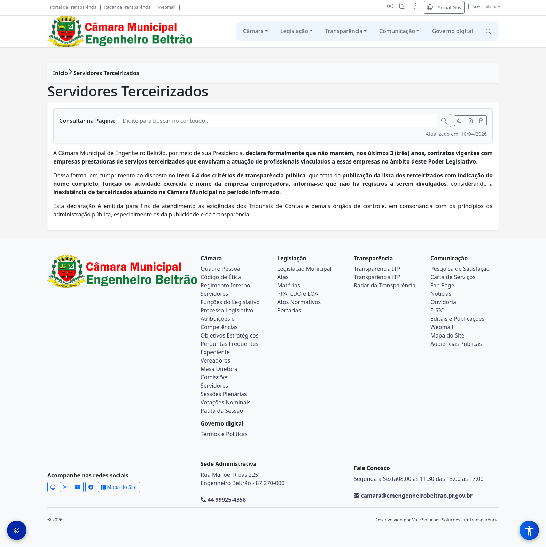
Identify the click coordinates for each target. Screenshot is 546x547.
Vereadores (215, 360)
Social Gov (444, 7)
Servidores (214, 294)
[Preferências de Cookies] (16, 530)
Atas (283, 277)
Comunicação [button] (397, 31)
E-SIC (437, 310)
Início (60, 73)
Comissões (215, 377)
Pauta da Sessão (222, 410)
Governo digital (452, 31)
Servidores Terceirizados (106, 73)
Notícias (440, 294)
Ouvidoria (443, 302)
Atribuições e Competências (219, 323)
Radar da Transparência (127, 7)
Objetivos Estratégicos (229, 335)
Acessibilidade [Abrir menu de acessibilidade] (486, 7)
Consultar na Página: (87, 121)
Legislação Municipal (304, 268)
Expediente (215, 352)
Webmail (167, 7)
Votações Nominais (226, 402)
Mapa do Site (447, 335)
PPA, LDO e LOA (297, 294)
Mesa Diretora (219, 369)
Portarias (289, 310)
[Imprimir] (459, 120)
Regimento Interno (225, 285)
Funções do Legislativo (230, 302)
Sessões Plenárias (224, 394)
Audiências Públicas (456, 344)
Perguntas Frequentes (229, 344)
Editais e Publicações (457, 319)
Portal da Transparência (73, 7)
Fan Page (442, 285)
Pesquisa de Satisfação (460, 268)
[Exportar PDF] (470, 120)
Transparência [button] (343, 31)
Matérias (288, 285)
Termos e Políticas (224, 434)
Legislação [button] (294, 31)
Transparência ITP (377, 268)
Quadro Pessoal (221, 268)
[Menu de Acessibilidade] (529, 530)
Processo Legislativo (227, 310)
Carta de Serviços (452, 277)
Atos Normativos (299, 302)
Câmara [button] (253, 31)
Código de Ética (221, 277)
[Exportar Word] (481, 120)
